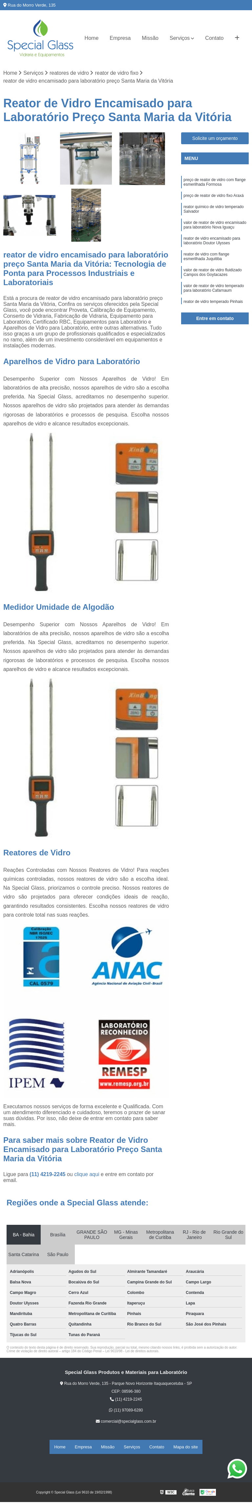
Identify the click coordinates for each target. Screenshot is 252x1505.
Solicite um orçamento (215, 140)
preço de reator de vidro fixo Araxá (213, 201)
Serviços (180, 38)
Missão (150, 38)
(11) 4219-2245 (48, 1177)
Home (92, 38)
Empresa (120, 38)
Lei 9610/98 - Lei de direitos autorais (131, 1354)
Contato (214, 38)
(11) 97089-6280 (126, 1413)
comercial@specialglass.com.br (126, 1423)
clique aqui (86, 1177)
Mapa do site (185, 1447)
